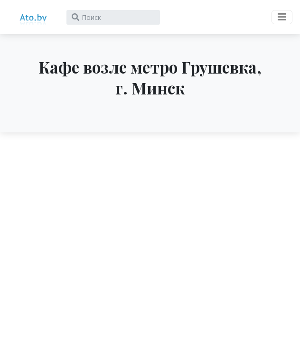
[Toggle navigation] (282, 17)
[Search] (113, 17)
